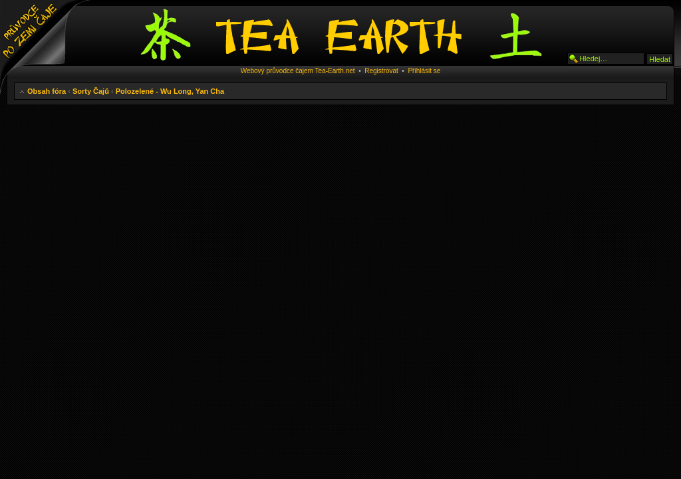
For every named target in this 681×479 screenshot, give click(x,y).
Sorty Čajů (90, 91)
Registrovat (381, 71)
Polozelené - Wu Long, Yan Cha (170, 91)
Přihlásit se (424, 71)
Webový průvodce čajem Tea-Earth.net (298, 71)
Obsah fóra (46, 91)
